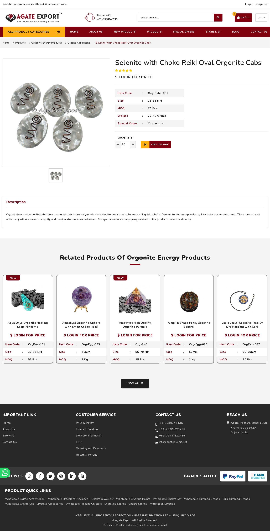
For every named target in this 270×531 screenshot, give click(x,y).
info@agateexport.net (173, 442)
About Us (96, 31)
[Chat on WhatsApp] (5, 473)
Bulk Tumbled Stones (236, 499)
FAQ (79, 442)
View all (135, 383)
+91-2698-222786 (172, 429)
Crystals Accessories (50, 504)
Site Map (8, 436)
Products (154, 31)
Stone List (213, 31)
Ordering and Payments (91, 448)
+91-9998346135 (170, 423)
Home (74, 31)
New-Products (125, 31)
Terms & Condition (87, 429)
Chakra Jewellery (102, 499)
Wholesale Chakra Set (167, 499)
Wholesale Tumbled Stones (202, 499)
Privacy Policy (85, 423)
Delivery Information (89, 436)
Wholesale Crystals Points (133, 499)
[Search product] (180, 17)
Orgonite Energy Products (46, 43)
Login (249, 4)
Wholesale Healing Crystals (84, 504)
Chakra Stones (138, 504)
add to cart (154, 144)
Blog (235, 31)
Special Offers (183, 31)
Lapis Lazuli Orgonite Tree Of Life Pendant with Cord (242, 325)
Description (16, 202)
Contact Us (259, 31)
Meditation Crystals (162, 504)
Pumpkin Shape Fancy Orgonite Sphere (188, 325)
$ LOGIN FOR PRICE (134, 77)
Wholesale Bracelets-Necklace (68, 499)
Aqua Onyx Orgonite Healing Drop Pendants (28, 325)
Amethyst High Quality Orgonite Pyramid (135, 325)
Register (261, 4)
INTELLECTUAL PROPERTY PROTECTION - (104, 515)
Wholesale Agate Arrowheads (25, 499)
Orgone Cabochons (79, 43)
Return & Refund (86, 455)
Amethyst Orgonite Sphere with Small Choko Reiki (81, 325)
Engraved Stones (115, 504)
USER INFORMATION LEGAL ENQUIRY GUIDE (164, 515)
